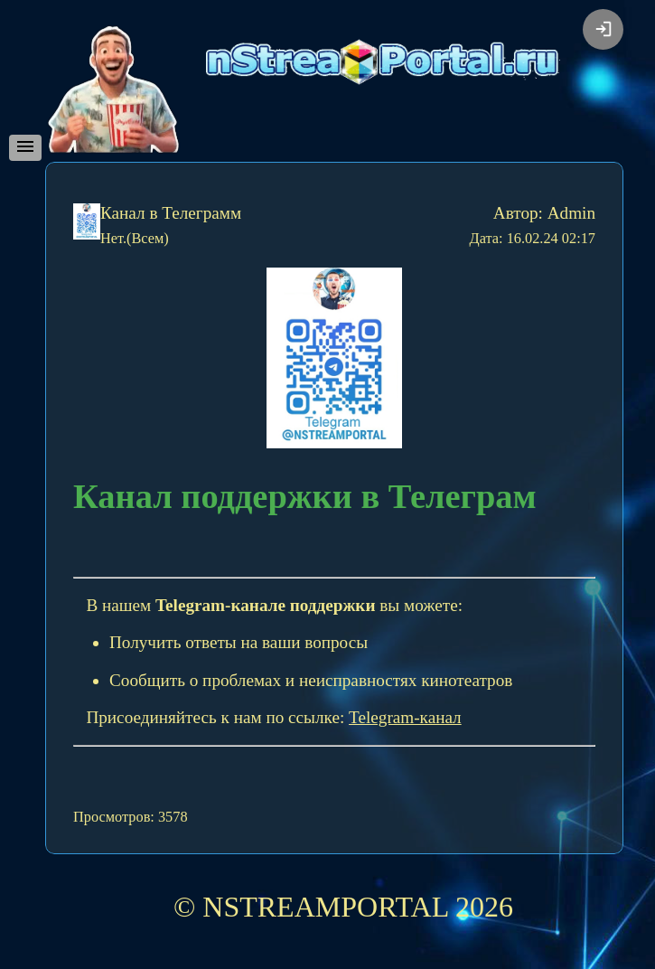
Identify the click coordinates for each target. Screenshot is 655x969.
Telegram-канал (405, 717)
